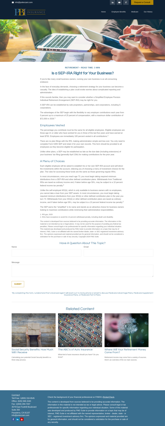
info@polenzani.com (22, 2)
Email (86, 247)
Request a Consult (142, 2)
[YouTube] (119, 2)
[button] (103, 12)
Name (14, 247)
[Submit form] (18, 284)
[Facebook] (126, 2)
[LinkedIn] (112, 2)
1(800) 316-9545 (27, 398)
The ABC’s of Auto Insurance (75, 349)
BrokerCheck (108, 397)
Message (16, 262)
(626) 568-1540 (24, 401)
